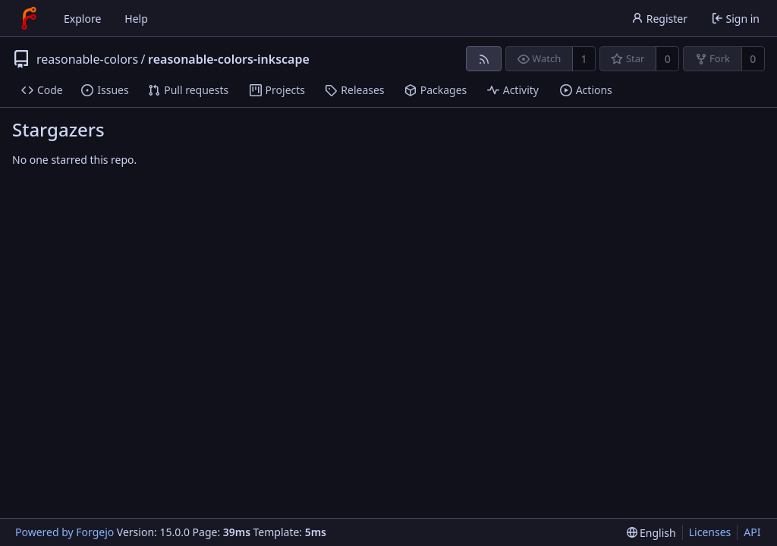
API (752, 532)
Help (136, 18)
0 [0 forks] (753, 59)
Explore (82, 18)
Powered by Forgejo (64, 532)
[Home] (29, 18)
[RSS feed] (484, 58)
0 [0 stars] (668, 59)
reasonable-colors (87, 59)
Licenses (710, 532)
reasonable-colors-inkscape (229, 59)
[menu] (651, 533)
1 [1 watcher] (584, 59)
